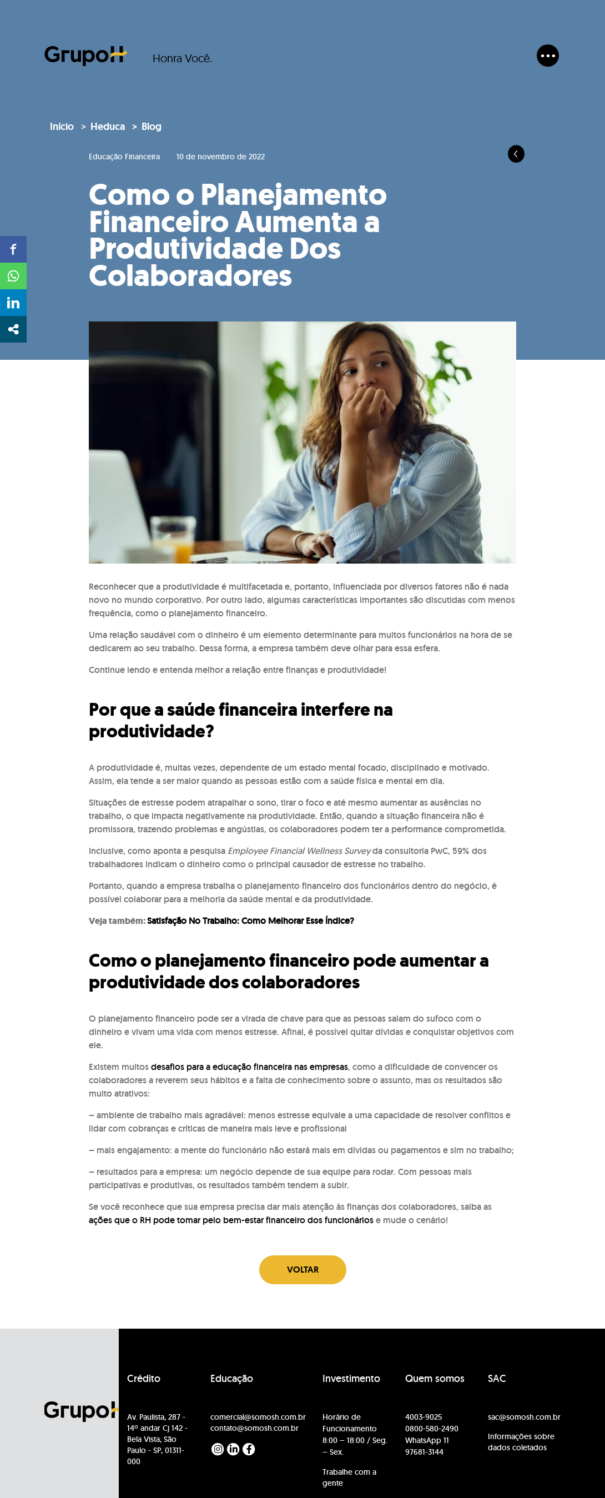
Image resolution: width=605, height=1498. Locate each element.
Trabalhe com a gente (349, 1477)
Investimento (351, 1379)
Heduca (107, 126)
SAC (497, 1379)
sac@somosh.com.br (524, 1417)
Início (62, 126)
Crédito (143, 1379)
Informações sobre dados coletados (521, 1441)
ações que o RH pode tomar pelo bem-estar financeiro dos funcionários (231, 1220)
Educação (231, 1379)
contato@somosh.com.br (254, 1428)
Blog (152, 126)
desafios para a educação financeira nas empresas (249, 1067)
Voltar (303, 1269)
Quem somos (435, 1379)
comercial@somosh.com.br (258, 1417)
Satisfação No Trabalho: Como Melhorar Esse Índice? (250, 921)
